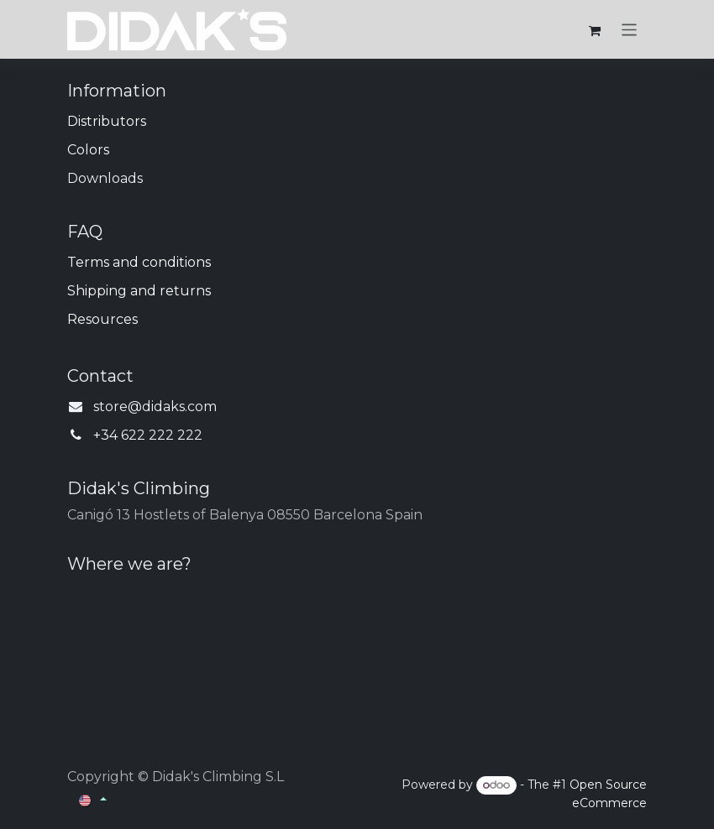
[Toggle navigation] (630, 29)
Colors (88, 150)
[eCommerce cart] (595, 29)
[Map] (357, 648)
